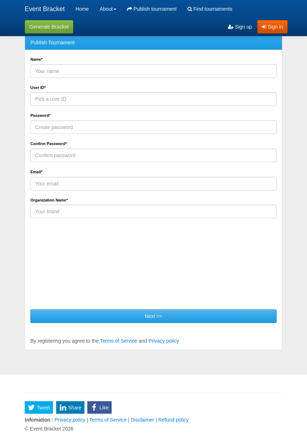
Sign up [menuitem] (240, 27)
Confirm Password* (48, 143)
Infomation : (39, 420)
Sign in (272, 27)
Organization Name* (49, 200)
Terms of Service (118, 341)
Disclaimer (143, 420)
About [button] (107, 9)
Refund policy (173, 420)
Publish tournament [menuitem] (152, 9)
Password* (40, 115)
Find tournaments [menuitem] (210, 9)
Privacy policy (163, 341)
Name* (36, 59)
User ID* (38, 87)
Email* (36, 172)
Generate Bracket (49, 27)
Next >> (153, 316)
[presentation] (84, 266)
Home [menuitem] (82, 9)
